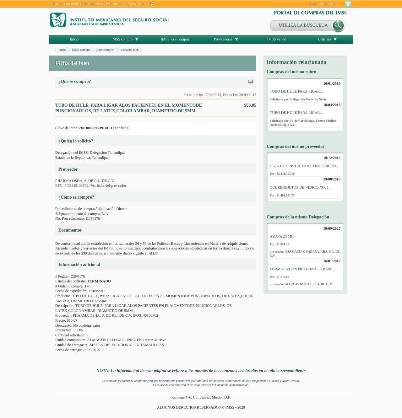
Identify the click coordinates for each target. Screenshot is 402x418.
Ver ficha (121, 128)
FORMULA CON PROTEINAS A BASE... (302, 269)
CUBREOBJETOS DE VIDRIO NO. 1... (300, 187)
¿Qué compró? (105, 49)
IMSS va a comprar (175, 39)
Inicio (74, 39)
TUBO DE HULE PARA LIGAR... (296, 91)
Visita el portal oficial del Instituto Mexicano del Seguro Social (98, 4)
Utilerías (324, 39)
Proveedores (223, 39)
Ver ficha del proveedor (108, 185)
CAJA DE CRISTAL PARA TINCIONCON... (304, 166)
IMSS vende (276, 39)
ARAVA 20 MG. (282, 236)
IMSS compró (122, 39)
